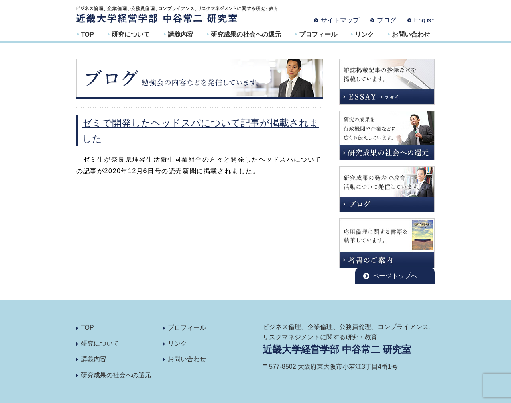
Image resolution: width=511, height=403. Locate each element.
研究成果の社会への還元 (246, 34)
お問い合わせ (411, 34)
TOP (87, 34)
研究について (131, 34)
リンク (364, 34)
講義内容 (180, 34)
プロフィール (318, 34)
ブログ (386, 20)
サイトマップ (340, 20)
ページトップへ (395, 275)
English (424, 20)
